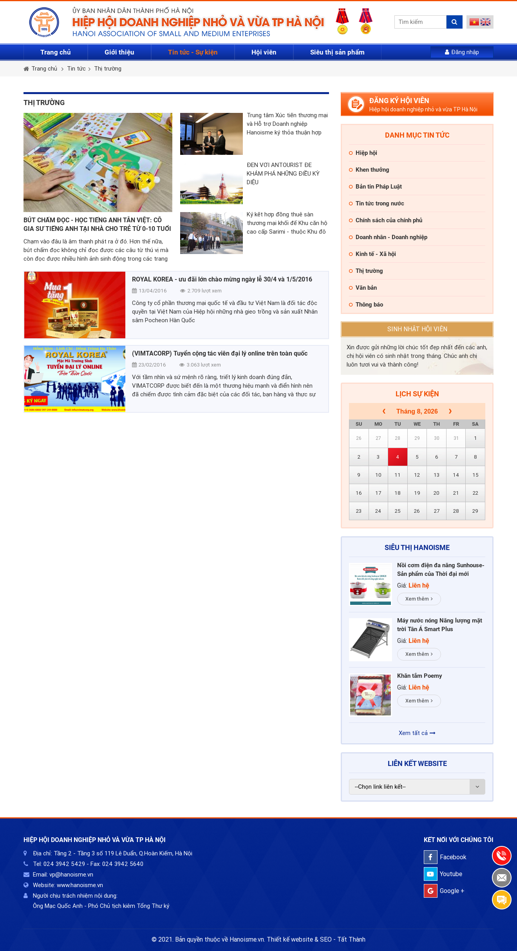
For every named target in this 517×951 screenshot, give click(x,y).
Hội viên (264, 52)
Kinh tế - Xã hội (376, 254)
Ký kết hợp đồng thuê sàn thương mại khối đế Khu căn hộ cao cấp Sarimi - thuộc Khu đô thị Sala (287, 223)
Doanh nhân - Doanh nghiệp (391, 237)
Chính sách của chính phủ (389, 220)
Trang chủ (55, 52)
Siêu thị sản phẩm (337, 52)
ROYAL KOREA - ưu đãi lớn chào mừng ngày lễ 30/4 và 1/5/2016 (222, 279)
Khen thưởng (372, 169)
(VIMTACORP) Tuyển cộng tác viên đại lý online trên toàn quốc (219, 353)
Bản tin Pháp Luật (379, 186)
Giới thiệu (119, 52)
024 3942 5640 (122, 864)
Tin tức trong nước (380, 203)
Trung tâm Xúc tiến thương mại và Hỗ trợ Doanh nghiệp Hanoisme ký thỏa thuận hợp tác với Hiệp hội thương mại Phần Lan (287, 124)
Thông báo (369, 304)
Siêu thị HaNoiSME (417, 547)
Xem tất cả (417, 733)
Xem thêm (419, 599)
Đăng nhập (462, 52)
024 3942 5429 (64, 864)
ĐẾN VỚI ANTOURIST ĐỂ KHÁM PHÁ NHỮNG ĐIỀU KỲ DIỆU (283, 174)
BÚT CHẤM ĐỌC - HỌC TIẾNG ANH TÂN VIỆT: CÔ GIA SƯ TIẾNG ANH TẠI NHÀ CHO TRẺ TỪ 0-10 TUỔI (97, 224)
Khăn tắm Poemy (419, 675)
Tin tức (76, 68)
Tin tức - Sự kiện (193, 52)
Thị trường (107, 68)
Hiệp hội (366, 152)
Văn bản (366, 287)
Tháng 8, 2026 (417, 411)
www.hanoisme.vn (80, 885)
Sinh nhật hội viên (417, 329)
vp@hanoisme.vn (71, 874)
